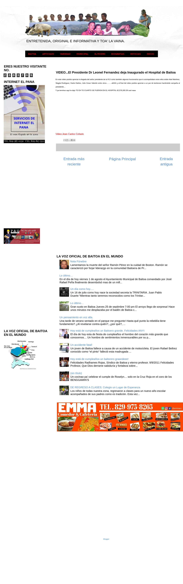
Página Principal (122, 159)
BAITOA (32, 54)
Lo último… (66, 275)
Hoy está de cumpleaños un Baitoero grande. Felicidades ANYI (107, 330)
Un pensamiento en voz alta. (76, 317)
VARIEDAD (65, 54)
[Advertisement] (76, 210)
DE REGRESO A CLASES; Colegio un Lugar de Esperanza (105, 387)
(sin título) (76, 373)
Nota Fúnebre (78, 261)
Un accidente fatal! (81, 344)
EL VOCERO (99, 54)
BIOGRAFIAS (117, 54)
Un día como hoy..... (82, 288)
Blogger (106, 539)
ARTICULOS (48, 54)
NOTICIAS (135, 54)
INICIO (150, 54)
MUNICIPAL (82, 54)
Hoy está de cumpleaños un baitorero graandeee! (99, 359)
